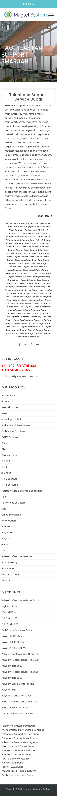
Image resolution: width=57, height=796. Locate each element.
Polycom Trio (8, 689)
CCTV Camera (9, 437)
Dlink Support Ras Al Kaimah (30, 266)
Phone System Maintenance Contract (23, 316)
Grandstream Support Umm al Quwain (32, 286)
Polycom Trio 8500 (11, 666)
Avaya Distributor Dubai (14, 707)
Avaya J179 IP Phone (12, 636)
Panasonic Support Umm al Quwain (32, 313)
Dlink (4, 449)
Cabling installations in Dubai (17, 775)
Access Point (8, 395)
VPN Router (7, 568)
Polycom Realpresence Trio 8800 (20, 672)
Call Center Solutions (13, 431)
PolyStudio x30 (9, 618)
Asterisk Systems (11, 407)
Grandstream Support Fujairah (21, 280)
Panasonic (7, 526)
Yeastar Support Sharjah (31, 333)
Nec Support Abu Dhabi (16, 290)
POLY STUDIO (8, 612)
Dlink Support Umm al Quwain (36, 270)
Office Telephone (16, 230)
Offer (4, 508)
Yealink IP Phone (10, 574)
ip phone (32, 226)
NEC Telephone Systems (15, 758)
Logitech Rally (9, 606)
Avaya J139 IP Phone (12, 642)
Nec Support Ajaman (37, 290)
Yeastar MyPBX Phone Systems (18, 771)
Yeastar (5, 580)
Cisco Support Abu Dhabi (32, 246)
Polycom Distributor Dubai (16, 695)
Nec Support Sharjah (29, 296)
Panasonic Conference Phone (18, 750)
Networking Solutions (13, 502)
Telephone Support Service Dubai (28, 97)
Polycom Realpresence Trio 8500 (20, 660)
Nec (3, 496)
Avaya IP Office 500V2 (13, 648)
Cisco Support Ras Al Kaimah (36, 253)
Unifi (3, 550)
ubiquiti (5, 544)
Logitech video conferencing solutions (22, 491)
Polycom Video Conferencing (17, 683)
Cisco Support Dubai (33, 250)
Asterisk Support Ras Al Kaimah (20, 240)
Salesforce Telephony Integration (20, 742)
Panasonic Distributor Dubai (16, 754)
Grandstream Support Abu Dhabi (21, 273)
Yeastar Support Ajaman (23, 326)
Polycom (6, 538)
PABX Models (31, 230)
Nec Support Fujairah (29, 293)
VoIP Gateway (9, 562)
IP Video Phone (9, 485)
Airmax (5, 401)
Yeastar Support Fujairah (23, 330)
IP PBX (4, 467)
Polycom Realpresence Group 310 (20, 654)
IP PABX (23, 226)
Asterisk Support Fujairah (39, 236)
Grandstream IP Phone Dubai (17, 746)
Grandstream (13, 226)
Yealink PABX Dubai (12, 766)
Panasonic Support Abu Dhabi (36, 300)
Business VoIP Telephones (38, 223)
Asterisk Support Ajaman (37, 233)
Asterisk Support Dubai (16, 236)
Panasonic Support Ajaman (19, 303)
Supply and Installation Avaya (17, 713)
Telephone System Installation (18, 725)
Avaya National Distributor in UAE (19, 701)
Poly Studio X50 (9, 624)
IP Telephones (43, 226)
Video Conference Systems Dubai (20, 600)
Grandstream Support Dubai (36, 276)
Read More (44, 216)
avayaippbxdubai (17, 223)
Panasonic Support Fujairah (26, 306)
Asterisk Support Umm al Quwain (29, 243)
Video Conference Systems (16, 556)
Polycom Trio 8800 (11, 677)
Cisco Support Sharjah (17, 256)
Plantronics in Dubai (12, 762)
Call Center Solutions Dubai (16, 630)
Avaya (4, 413)
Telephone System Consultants (19, 738)
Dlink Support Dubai (26, 263)
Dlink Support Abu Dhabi (26, 260)
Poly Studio (7, 532)
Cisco (4, 443)
